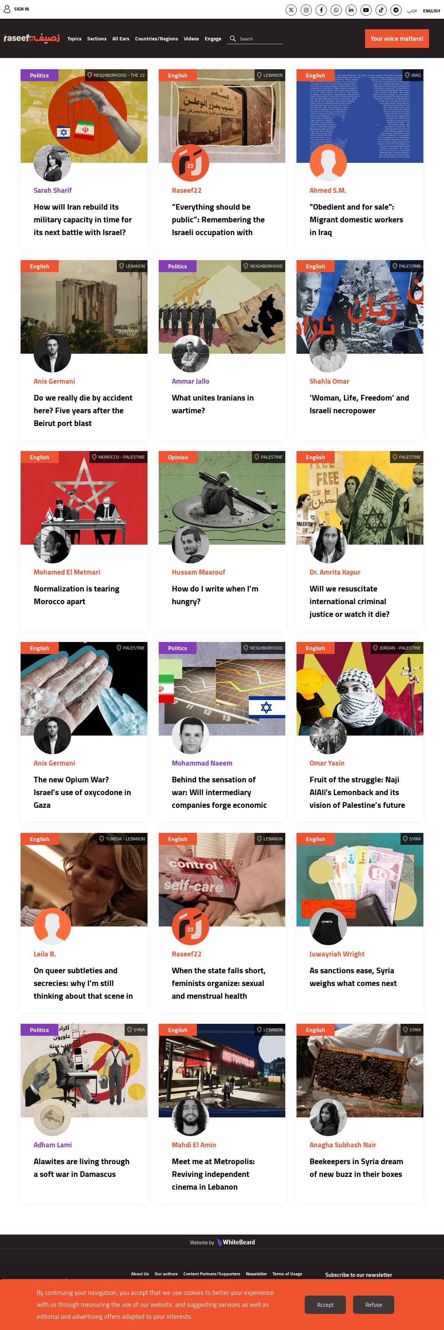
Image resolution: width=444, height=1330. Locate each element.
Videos (191, 38)
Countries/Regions (156, 38)
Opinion (178, 457)
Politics (39, 75)
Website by (222, 1242)
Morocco (108, 457)
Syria (415, 838)
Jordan (387, 647)
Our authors (166, 1273)
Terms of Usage (287, 1273)
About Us (140, 1273)
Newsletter (256, 1273)
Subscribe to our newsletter (358, 1274)
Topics (74, 38)
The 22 (138, 75)
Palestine (410, 266)
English (431, 10)
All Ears (121, 38)
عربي (412, 10)
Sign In (21, 8)
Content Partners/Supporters (211, 1273)
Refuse (373, 1304)
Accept (325, 1304)
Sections (97, 38)
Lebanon (273, 75)
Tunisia (114, 838)
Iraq (416, 75)
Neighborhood (110, 75)
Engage (213, 38)
